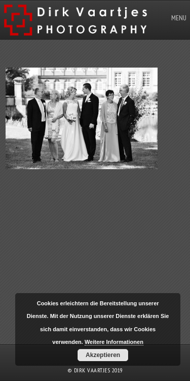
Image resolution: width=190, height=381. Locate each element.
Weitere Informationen (114, 342)
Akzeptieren (103, 355)
